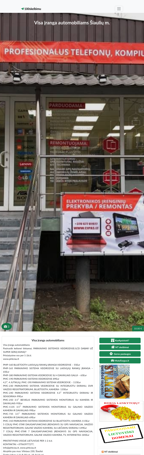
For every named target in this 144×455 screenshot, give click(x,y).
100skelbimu (31, 9)
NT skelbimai (111, 451)
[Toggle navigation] (119, 9)
